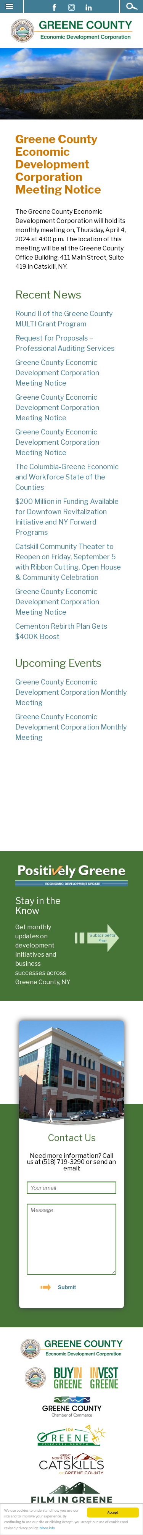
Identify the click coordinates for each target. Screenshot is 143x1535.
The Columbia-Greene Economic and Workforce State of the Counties (67, 477)
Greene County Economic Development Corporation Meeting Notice (57, 372)
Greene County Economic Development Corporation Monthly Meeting (71, 692)
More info (47, 1527)
